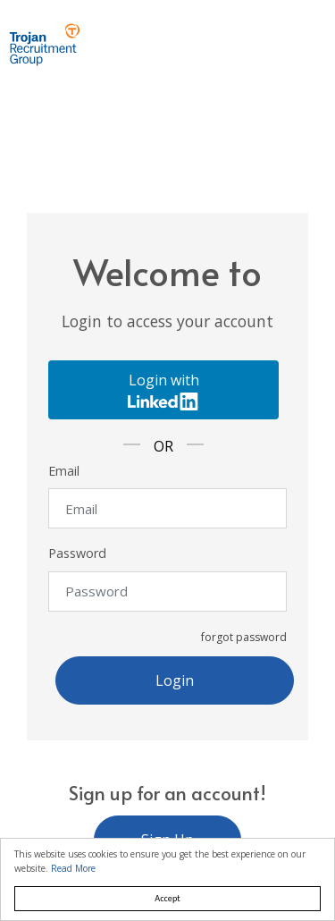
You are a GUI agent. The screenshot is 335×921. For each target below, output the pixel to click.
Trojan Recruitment (44, 44)
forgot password (244, 637)
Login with (163, 390)
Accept (167, 898)
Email (64, 470)
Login (174, 680)
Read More (73, 868)
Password (77, 553)
